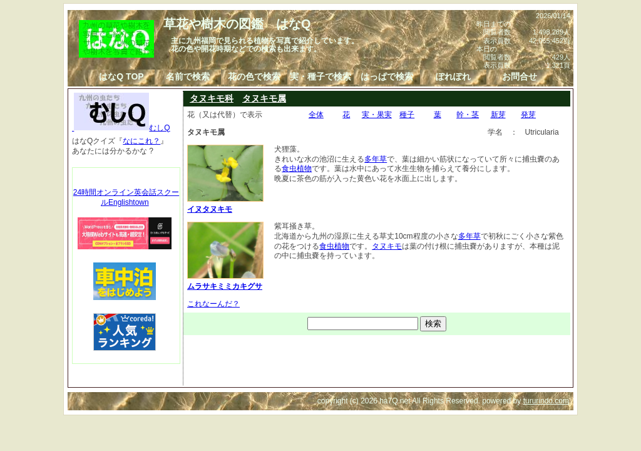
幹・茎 (467, 114)
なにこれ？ (141, 141)
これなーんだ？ (213, 303)
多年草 (375, 159)
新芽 (498, 114)
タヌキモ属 (264, 98)
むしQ (121, 127)
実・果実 (377, 114)
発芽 (528, 114)
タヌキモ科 (211, 98)
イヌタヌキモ (225, 204)
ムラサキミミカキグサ (225, 281)
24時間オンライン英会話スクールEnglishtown (126, 197)
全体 (316, 114)
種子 (406, 114)
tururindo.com (546, 401)
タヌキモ (387, 246)
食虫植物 (297, 168)
